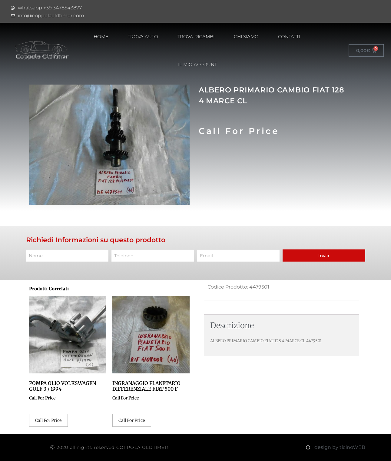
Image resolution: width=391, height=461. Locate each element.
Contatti (289, 36)
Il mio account (197, 64)
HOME (101, 36)
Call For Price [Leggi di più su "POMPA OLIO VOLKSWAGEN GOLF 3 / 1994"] (48, 420)
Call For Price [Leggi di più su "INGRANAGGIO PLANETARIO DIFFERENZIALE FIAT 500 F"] (131, 420)
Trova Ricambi (195, 36)
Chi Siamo (246, 36)
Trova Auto (143, 36)
